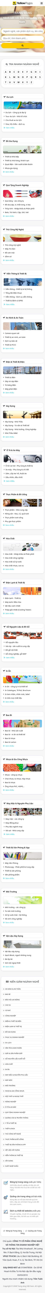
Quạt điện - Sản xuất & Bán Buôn (19, 164)
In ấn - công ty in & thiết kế (16, 686)
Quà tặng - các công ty (14, 201)
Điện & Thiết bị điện (15, 362)
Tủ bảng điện (10, 385)
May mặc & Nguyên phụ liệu (19, 803)
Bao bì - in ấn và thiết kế (15, 734)
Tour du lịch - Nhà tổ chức (16, 116)
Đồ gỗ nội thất (12, 650)
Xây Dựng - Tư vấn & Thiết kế (17, 425)
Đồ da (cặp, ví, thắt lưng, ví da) (17, 204)
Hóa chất (10, 538)
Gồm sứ (8, 256)
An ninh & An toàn (14, 317)
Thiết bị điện (10, 377)
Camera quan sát (12, 333)
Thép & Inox (10, 1128)
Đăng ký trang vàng (25, 1182)
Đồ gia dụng (12, 141)
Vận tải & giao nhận (13, 1048)
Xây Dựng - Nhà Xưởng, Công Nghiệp (20, 429)
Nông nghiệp (10, 1102)
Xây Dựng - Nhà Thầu (14, 421)
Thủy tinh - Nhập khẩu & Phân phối (19, 208)
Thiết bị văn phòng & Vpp (18, 847)
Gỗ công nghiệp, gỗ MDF (16, 654)
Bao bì (9, 715)
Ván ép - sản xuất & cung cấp (18, 646)
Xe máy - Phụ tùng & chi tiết (17, 469)
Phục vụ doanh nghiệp (14, 1037)
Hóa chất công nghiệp (14, 558)
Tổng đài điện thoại (14, 293)
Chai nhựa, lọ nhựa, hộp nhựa (17, 778)
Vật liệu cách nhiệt (12, 606)
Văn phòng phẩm (12, 874)
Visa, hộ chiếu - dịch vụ (15, 124)
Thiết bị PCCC (10, 345)
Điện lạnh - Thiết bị (13, 598)
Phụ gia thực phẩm (13, 521)
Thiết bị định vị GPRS (14, 300)
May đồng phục (12, 823)
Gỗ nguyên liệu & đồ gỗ (17, 626)
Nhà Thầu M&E (11, 433)
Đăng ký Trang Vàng (14, 1231)
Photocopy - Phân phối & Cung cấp (19, 867)
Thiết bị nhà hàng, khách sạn (17, 160)
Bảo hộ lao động (12, 1000)
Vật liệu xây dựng (14, 936)
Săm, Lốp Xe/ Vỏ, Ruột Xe (16, 473)
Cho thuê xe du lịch (14, 120)
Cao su (8, 1005)
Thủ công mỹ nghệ (15, 229)
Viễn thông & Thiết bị (16, 273)
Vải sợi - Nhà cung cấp (15, 830)
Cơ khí (7, 1010)
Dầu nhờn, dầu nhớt (14, 477)
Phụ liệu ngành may (14, 826)
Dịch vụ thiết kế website (25, 1210)
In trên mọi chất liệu (13, 698)
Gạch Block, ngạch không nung (18, 955)
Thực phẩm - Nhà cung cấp (16, 510)
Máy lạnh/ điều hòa (13, 602)
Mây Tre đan (10, 249)
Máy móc (8, 1080)
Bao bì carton (10, 742)
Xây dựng (10, 406)
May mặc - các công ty (15, 819)
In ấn (8, 671)
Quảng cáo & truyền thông (16, 1118)
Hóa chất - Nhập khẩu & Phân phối (19, 554)
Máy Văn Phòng (11, 863)
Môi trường (11, 891)
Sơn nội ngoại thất (12, 963)
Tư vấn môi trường (13, 911)
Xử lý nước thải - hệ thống (16, 915)
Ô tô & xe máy (13, 450)
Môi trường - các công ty (15, 907)
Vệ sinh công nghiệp (13, 919)
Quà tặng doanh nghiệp (17, 185)
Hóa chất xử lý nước (13, 561)
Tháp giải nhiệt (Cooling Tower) (18, 610)
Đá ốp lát (8, 959)
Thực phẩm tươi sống (14, 517)
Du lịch (9, 97)
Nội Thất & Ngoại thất (14, 1096)
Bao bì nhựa (10, 738)
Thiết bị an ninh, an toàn (15, 337)
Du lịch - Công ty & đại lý (16, 112)
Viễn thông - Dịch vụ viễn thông (19, 297)
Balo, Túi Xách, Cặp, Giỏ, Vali (17, 212)
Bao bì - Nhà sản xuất (14, 730)
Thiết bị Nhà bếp (12, 156)
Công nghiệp (10, 1016)
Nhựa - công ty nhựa (13, 775)
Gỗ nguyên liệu (12, 642)
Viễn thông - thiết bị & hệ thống (19, 289)
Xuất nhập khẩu (11, 1166)
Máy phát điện (11, 389)
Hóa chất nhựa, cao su (14, 565)
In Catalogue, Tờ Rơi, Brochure (17, 690)
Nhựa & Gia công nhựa (17, 759)
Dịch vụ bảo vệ (11, 341)
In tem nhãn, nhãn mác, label (17, 694)
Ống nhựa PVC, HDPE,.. (14, 786)
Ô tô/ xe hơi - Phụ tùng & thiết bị (19, 466)
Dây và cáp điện (11, 381)
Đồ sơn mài (10, 252)
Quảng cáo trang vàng (25, 1196)
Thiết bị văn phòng (13, 871)
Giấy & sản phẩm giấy (13, 1053)
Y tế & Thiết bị (10, 1123)
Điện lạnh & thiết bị (15, 582)
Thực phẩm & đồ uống (16, 494)
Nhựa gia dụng (11, 168)
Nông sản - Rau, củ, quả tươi (17, 513)
